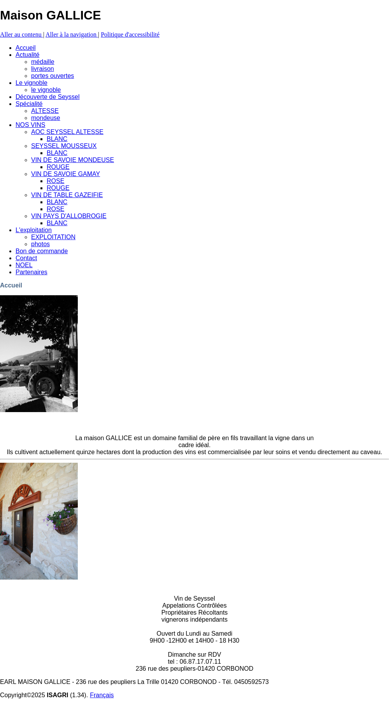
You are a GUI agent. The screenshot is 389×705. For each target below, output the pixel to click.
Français (102, 695)
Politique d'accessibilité (130, 34)
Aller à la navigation (72, 34)
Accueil (11, 285)
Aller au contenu (21, 34)
